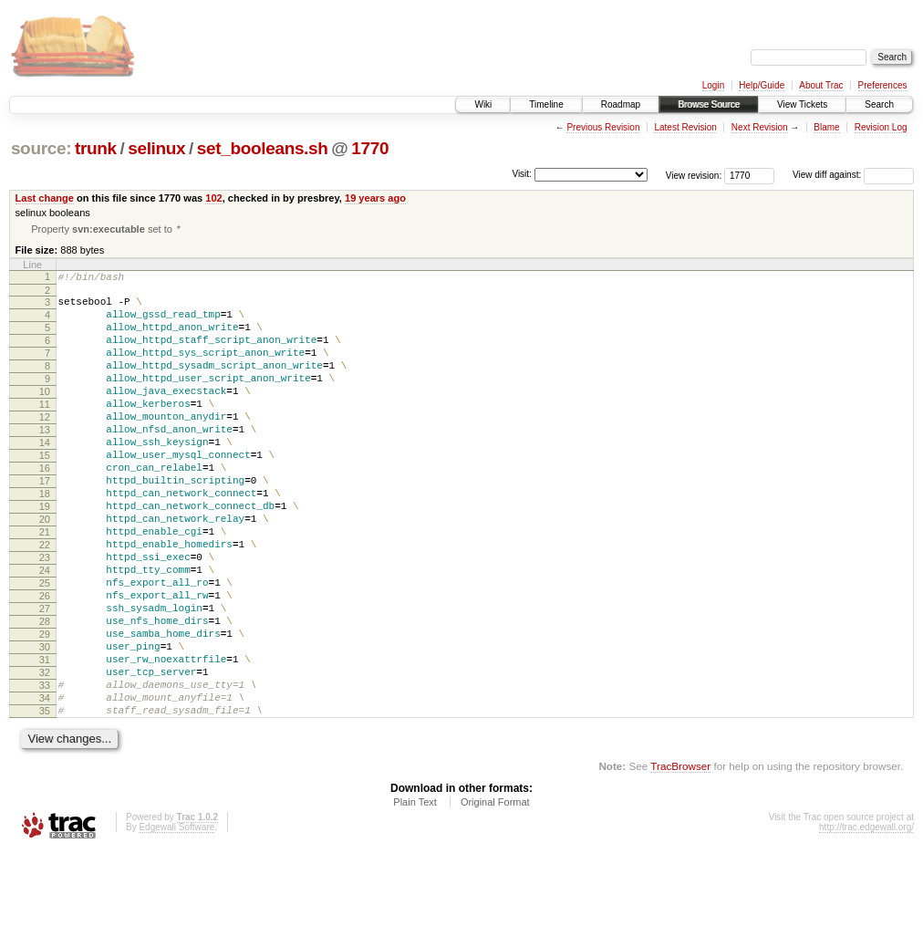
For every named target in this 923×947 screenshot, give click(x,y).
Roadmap (620, 104)
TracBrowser (680, 861)
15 (44, 492)
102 (213, 198)
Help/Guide (761, 85)
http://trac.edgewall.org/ (866, 922)
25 (44, 647)
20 (44, 570)
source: (41, 148)
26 (44, 663)
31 (44, 740)
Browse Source (709, 104)
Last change (45, 198)
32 (44, 756)
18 (44, 539)
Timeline (546, 104)
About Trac (821, 85)
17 (44, 523)
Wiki (483, 104)
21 (44, 585)
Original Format (495, 896)
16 (44, 508)
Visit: (522, 174)
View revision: (694, 175)
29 (44, 709)
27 (44, 678)
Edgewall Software (176, 922)
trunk (96, 148)
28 (44, 694)
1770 (370, 148)
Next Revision (759, 127)
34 (44, 787)
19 (44, 554)
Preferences (882, 85)
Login (713, 85)
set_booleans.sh (262, 148)
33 (44, 771)
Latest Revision (685, 127)
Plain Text (415, 896)
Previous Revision (602, 127)
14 (44, 477)
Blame (826, 127)
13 (44, 461)
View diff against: (853, 175)
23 (44, 616)
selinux (156, 148)
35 (44, 802)
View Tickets (802, 104)
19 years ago (375, 198)
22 (44, 601)
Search (879, 104)
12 (44, 446)
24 (44, 632)
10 (44, 415)
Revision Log (881, 127)
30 (44, 725)
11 (44, 430)
